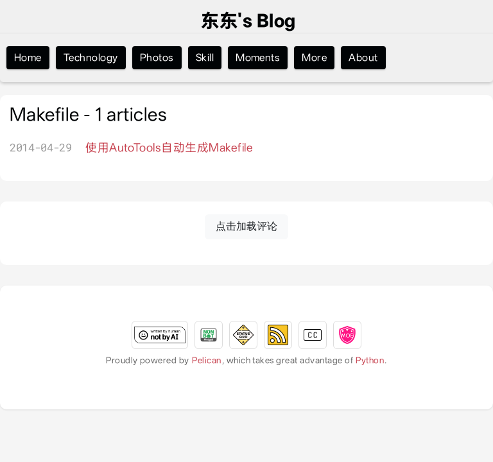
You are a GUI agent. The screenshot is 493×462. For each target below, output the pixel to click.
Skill (205, 57)
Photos (157, 57)
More (314, 57)
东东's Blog (248, 21)
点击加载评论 (246, 226)
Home (28, 57)
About (363, 57)
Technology (91, 57)
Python (370, 360)
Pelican (206, 360)
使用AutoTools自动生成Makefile (169, 147)
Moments (258, 57)
